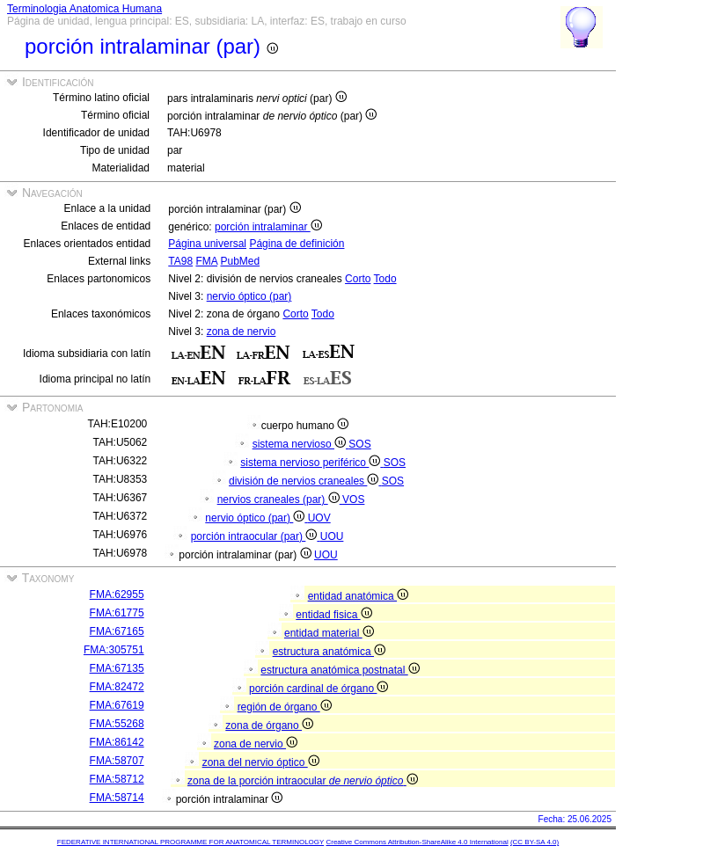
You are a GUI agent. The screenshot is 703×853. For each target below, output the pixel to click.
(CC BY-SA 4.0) (534, 842)
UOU (332, 536)
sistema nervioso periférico (311, 462)
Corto (357, 279)
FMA (206, 261)
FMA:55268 (117, 724)
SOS (359, 444)
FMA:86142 (117, 742)
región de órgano (285, 707)
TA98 (180, 261)
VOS (353, 499)
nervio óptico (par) (249, 296)
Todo (385, 279)
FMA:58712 (117, 779)
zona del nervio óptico (260, 762)
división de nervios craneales (305, 481)
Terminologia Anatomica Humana (84, 9)
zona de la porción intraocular (302, 781)
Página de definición (296, 243)
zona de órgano (269, 725)
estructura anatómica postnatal (339, 670)
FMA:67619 (117, 705)
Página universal (207, 243)
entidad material (329, 633)
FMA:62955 (117, 594)
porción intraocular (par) (255, 536)
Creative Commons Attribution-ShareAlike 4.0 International (417, 842)
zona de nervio (241, 331)
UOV (319, 518)
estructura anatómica (329, 651)
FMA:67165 (117, 631)
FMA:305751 (114, 650)
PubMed (240, 261)
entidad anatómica (358, 596)
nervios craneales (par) (279, 499)
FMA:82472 (117, 687)
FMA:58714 (117, 797)
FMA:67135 (117, 668)
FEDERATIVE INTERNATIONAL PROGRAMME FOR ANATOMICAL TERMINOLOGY (190, 842)
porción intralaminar (268, 227)
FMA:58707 (117, 761)
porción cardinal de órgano (318, 688)
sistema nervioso (301, 444)
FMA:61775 (117, 613)
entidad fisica (333, 615)
